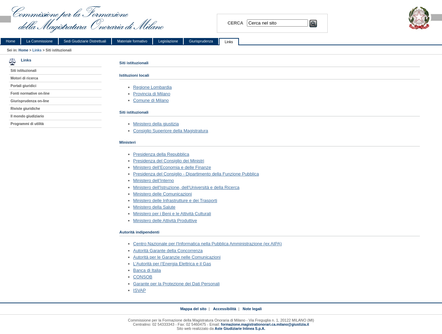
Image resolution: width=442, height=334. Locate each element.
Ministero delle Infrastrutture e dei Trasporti (175, 200)
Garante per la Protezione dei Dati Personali (176, 283)
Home (10, 41)
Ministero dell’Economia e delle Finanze (172, 167)
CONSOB (142, 276)
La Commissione (39, 41)
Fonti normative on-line (30, 93)
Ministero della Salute (154, 207)
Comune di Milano (151, 100)
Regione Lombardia (152, 87)
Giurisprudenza (201, 41)
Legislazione (168, 41)
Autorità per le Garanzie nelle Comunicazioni (177, 257)
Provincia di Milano (151, 93)
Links (229, 42)
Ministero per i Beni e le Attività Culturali (172, 213)
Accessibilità (224, 309)
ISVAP (139, 290)
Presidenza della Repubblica (161, 154)
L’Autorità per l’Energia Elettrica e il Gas (172, 263)
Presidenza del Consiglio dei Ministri (168, 160)
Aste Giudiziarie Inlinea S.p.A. (240, 329)
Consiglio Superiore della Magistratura (170, 130)
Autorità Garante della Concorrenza (168, 250)
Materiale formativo (132, 41)
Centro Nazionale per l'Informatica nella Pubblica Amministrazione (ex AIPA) (207, 243)
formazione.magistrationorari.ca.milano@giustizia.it (265, 324)
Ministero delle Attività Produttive (165, 220)
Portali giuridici (24, 86)
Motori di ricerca (24, 78)
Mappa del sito (193, 309)
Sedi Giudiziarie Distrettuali (85, 41)
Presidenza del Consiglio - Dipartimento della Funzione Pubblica (196, 173)
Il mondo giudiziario (27, 116)
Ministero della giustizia (156, 123)
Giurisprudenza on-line (30, 101)
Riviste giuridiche (25, 109)
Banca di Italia (147, 270)
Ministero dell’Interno (153, 180)
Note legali (252, 309)
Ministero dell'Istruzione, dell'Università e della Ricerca (186, 187)
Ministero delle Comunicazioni (162, 194)
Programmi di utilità (27, 124)
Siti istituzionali (24, 71)
